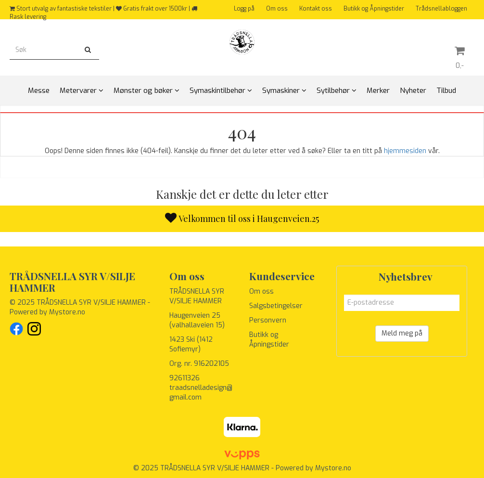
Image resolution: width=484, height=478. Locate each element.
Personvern (267, 320)
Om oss (277, 9)
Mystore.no (67, 312)
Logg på (244, 9)
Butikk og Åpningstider (374, 9)
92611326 (184, 378)
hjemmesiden (405, 150)
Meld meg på (402, 333)
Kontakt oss (315, 9)
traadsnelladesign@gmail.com (200, 392)
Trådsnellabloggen (441, 9)
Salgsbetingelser (276, 305)
